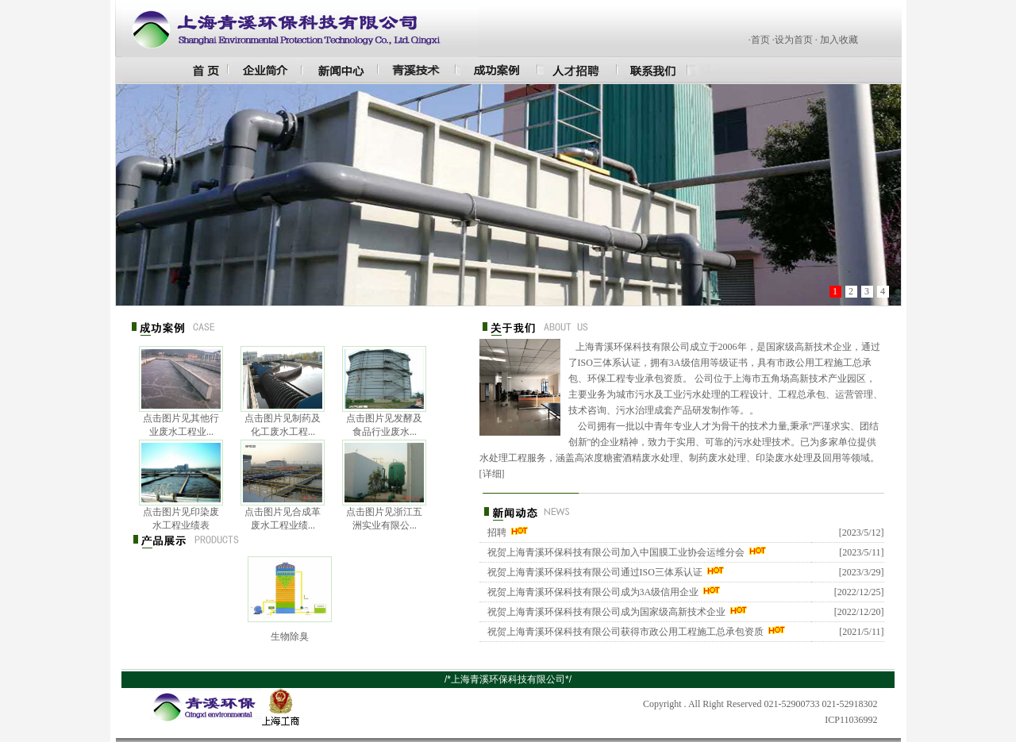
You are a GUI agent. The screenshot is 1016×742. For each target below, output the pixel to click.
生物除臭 (290, 636)
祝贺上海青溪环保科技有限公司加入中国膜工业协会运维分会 (616, 552)
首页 (760, 39)
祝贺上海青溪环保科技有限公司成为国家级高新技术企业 (606, 611)
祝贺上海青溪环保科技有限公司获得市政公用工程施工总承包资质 (625, 631)
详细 (492, 473)
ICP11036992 (851, 719)
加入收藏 (839, 39)
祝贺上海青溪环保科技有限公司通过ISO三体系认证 (594, 572)
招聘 (496, 532)
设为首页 (794, 39)
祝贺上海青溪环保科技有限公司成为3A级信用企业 (593, 592)
